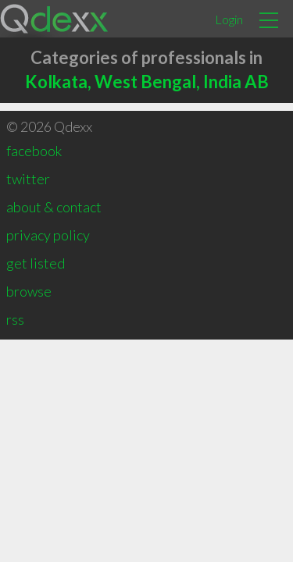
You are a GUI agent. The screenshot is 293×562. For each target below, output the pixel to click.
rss (15, 319)
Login (229, 19)
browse (29, 291)
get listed (35, 263)
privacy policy (48, 235)
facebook (34, 150)
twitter (28, 178)
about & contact (54, 206)
